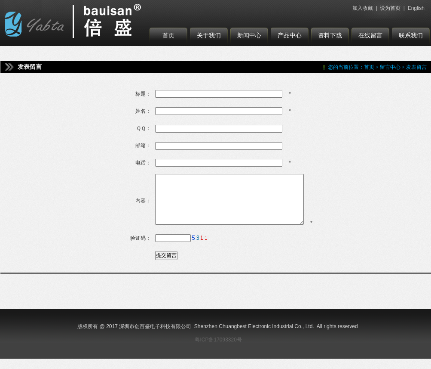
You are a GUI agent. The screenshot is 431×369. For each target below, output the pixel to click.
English (416, 8)
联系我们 (411, 35)
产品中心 (290, 35)
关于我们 (209, 35)
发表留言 (416, 67)
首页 (168, 35)
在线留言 (370, 35)
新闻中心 (249, 35)
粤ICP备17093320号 (218, 350)
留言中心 (390, 67)
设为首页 (390, 8)
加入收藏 (362, 8)
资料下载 (330, 35)
